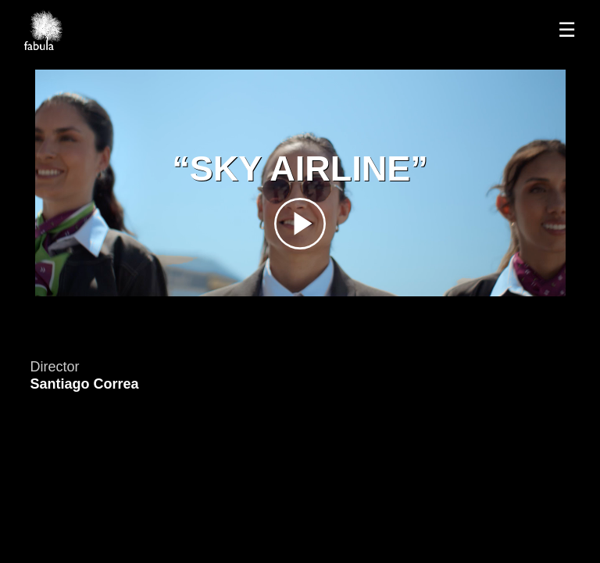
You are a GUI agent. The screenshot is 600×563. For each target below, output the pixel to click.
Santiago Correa (84, 384)
